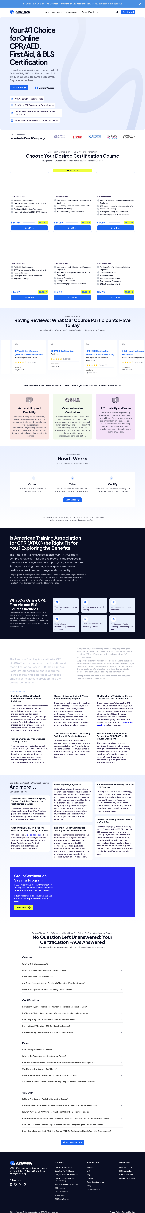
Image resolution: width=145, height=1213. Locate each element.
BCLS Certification (62, 1199)
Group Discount (72, 12)
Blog (88, 1175)
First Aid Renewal (61, 1192)
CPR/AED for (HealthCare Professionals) (64, 1179)
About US (90, 1167)
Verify (89, 1186)
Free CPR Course (125, 1167)
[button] (57, 12)
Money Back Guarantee (95, 1182)
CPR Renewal (60, 1188)
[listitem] (37, 359)
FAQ (88, 1171)
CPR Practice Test (126, 1175)
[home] (20, 12)
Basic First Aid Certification (65, 1171)
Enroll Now (29, 228)
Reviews (90, 1178)
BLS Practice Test (125, 1171)
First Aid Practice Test (127, 1178)
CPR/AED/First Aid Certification (66, 1175)
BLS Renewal (59, 1195)
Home (46, 12)
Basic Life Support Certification (66, 1184)
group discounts (34, 835)
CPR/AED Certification (63, 1167)
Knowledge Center (94, 1189)
